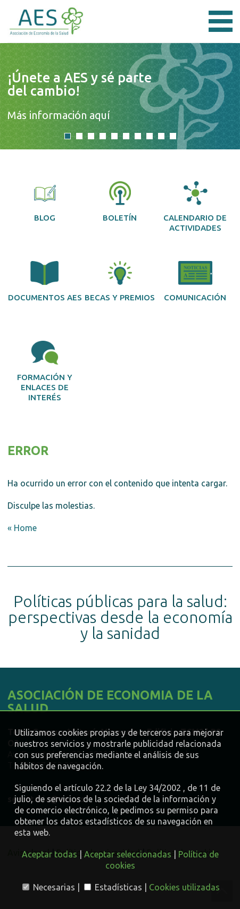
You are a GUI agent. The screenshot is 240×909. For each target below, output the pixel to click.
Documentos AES (45, 281)
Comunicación (195, 281)
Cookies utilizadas (184, 887)
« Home (22, 528)
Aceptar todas (49, 854)
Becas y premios (120, 281)
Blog (45, 201)
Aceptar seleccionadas (127, 854)
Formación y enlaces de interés (44, 371)
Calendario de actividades (195, 206)
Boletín (120, 201)
